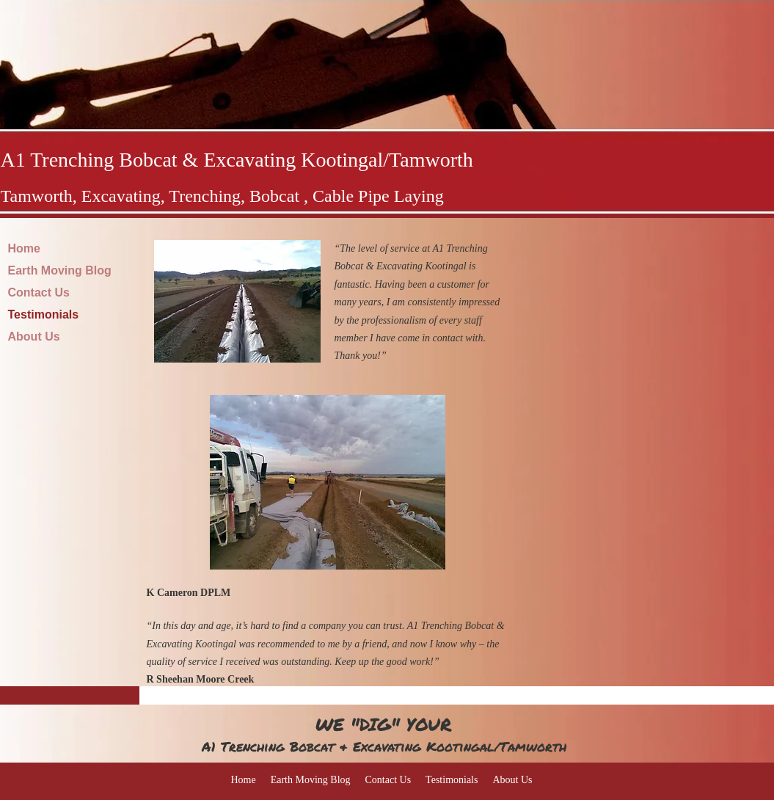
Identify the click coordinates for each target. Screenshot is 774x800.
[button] (237, 301)
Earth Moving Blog (60, 270)
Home (24, 248)
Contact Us (39, 292)
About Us (34, 336)
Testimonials (43, 314)
